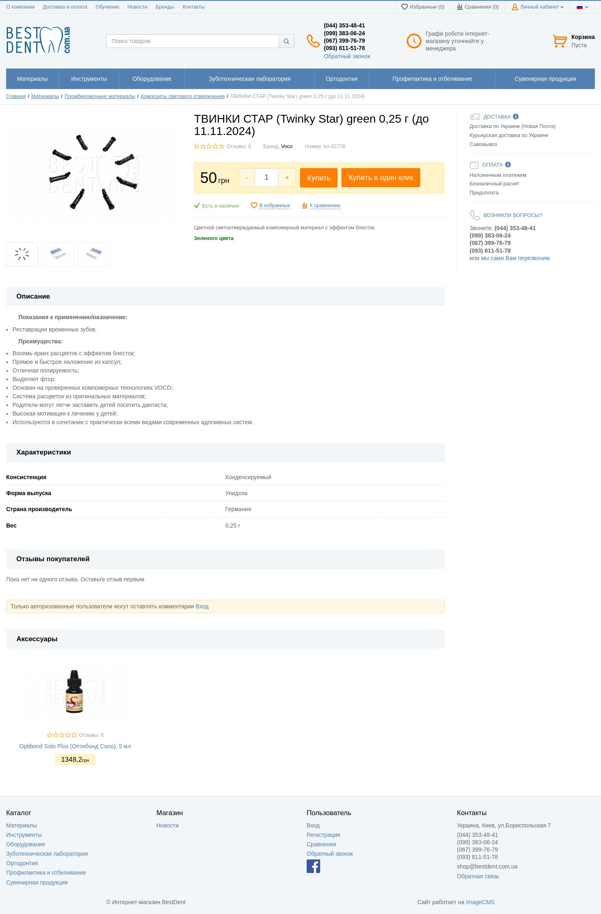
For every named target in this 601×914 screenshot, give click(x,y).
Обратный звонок (347, 56)
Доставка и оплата (65, 7)
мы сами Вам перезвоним (515, 258)
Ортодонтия (22, 863)
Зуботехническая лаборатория (47, 853)
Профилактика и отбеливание (46, 872)
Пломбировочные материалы (100, 96)
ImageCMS (480, 902)
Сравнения (321, 844)
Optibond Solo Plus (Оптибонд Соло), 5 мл (75, 746)
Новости (137, 7)
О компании (20, 7)
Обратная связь (478, 876)
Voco (287, 146)
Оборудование (25, 844)
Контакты (193, 7)
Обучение (107, 7)
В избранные (275, 205)
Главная (16, 96)
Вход (202, 606)
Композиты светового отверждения (183, 96)
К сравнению (325, 205)
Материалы (45, 96)
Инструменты (24, 835)
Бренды (164, 7)
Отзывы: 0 (238, 146)
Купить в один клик (380, 178)
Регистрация (323, 835)
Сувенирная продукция (37, 882)
